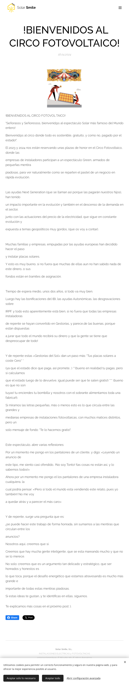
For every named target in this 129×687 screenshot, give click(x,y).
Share (12, 617)
